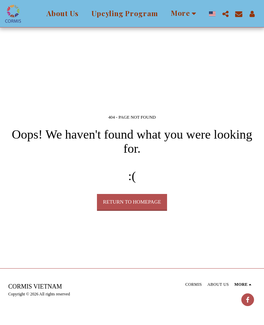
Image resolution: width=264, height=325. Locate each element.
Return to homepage (132, 202)
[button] (225, 14)
